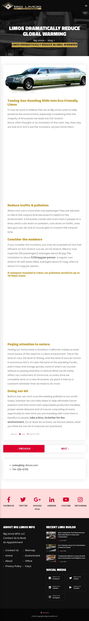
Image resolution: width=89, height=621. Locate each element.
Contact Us (12, 550)
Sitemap (30, 550)
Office (28, 561)
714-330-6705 (20, 469)
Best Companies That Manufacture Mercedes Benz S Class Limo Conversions (71, 535)
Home (9, 555)
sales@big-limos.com (25, 465)
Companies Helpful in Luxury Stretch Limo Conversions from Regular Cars (71, 557)
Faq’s (28, 566)
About (9, 561)
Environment (32, 555)
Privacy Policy (13, 566)
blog (23, 434)
